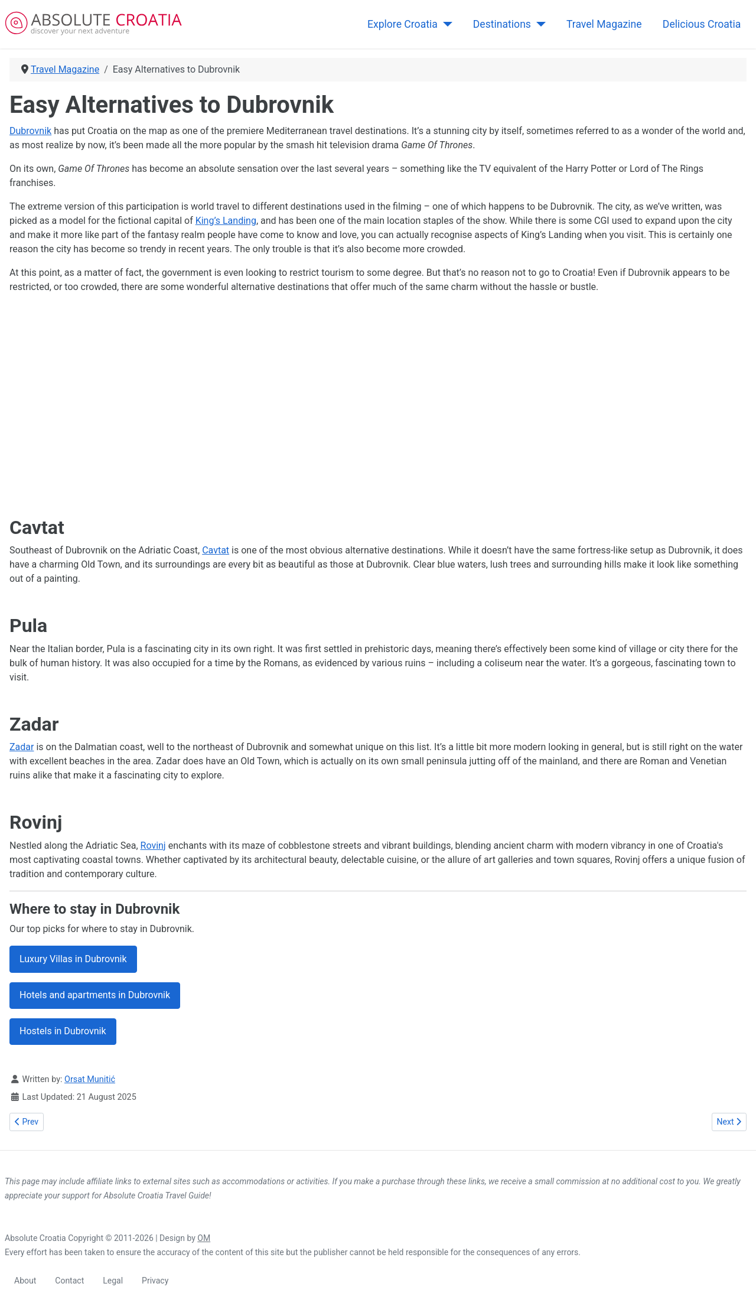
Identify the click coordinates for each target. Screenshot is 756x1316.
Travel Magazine (604, 24)
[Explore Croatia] (445, 24)
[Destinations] (538, 24)
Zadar (21, 747)
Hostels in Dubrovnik (62, 1031)
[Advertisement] (363, 405)
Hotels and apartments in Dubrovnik (94, 995)
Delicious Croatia (702, 24)
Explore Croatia (402, 24)
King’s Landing (225, 220)
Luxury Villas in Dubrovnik (73, 959)
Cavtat (215, 550)
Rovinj (153, 845)
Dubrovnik (30, 130)
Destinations (502, 24)
